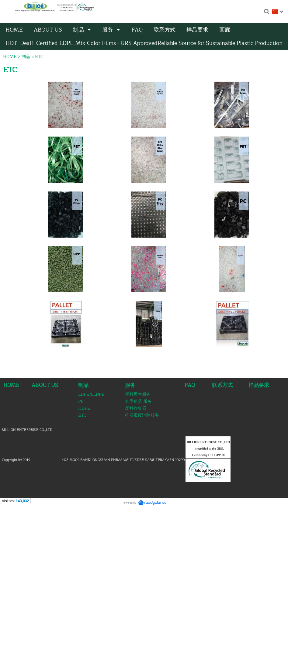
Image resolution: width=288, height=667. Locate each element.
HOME (10, 56)
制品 (26, 56)
